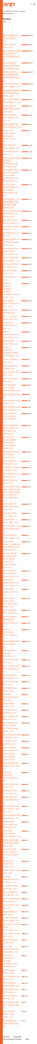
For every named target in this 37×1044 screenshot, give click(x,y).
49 (12, 14)
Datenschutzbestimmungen (12, 1039)
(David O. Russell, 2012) (11, 109)
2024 (16, 11)
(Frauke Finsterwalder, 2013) (10, 1023)
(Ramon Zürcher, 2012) (11, 93)
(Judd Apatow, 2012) (10, 843)
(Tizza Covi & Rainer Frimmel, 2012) (10, 65)
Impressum (6, 1037)
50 (10, 14)
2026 (7, 11)
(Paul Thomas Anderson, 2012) (10, 38)
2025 (11, 11)
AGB (27, 1039)
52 (8, 14)
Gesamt (22, 11)
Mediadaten (17, 1037)
